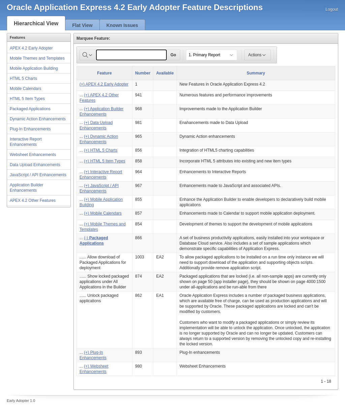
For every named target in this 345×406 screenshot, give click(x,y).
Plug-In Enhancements (30, 129)
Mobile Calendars (25, 88)
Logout (331, 9)
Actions (257, 55)
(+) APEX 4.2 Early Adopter (104, 84)
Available (165, 73)
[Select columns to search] (88, 55)
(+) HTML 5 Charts (100, 150)
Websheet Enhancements (33, 154)
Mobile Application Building (34, 68)
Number (142, 73)
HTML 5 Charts (23, 78)
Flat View (82, 25)
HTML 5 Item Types (27, 98)
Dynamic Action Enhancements (38, 119)
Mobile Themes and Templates (37, 58)
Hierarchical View (36, 23)
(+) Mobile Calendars (103, 213)
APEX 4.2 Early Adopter (31, 48)
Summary (256, 73)
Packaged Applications (30, 108)
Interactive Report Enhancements (26, 142)
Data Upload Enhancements (35, 164)
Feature (104, 73)
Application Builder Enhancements (26, 188)
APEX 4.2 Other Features (33, 200)
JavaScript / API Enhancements (38, 175)
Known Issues (122, 25)
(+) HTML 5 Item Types (104, 161)
